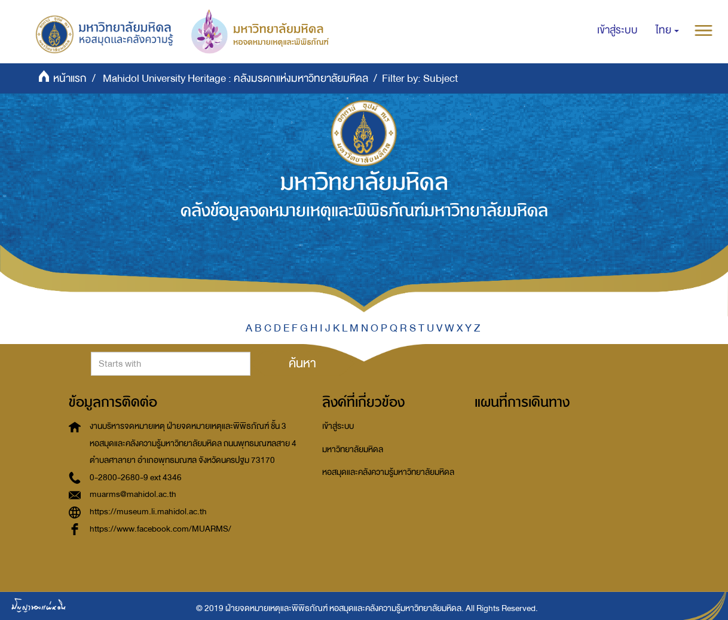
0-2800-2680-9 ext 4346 (136, 477)
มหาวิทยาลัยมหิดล (352, 449)
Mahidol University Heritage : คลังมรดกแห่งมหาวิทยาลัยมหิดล (235, 78)
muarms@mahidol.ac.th (133, 494)
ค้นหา (302, 363)
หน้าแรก (70, 78)
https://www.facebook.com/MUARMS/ (160, 528)
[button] (667, 30)
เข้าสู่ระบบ (338, 426)
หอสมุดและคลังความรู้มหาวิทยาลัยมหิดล (388, 472)
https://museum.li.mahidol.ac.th (148, 511)
